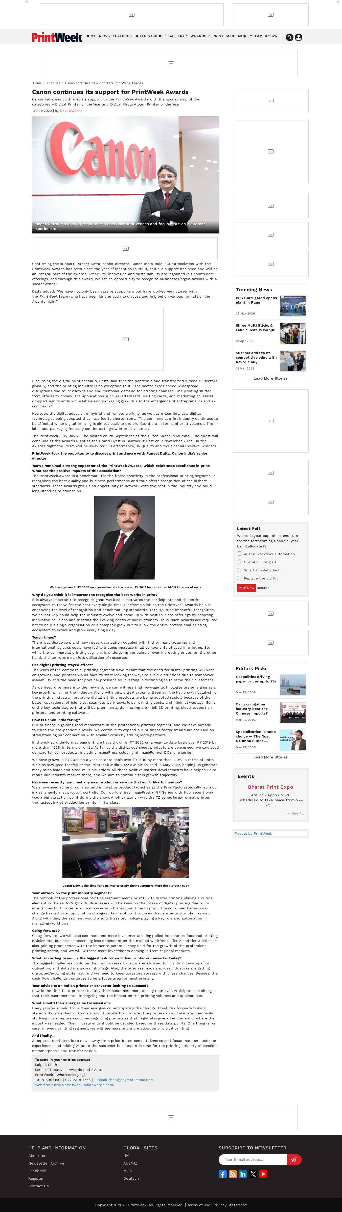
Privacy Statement (230, 1205)
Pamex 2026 (266, 36)
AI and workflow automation (266, 553)
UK (126, 1155)
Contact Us (38, 1186)
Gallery (176, 36)
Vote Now (246, 588)
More (243, 36)
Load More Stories (271, 378)
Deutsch (131, 1178)
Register (36, 1178)
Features (122, 36)
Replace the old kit (257, 578)
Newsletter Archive (46, 1163)
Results (263, 588)
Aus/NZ (130, 1163)
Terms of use (198, 1205)
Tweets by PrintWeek (253, 833)
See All (295, 813)
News (104, 36)
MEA (127, 1171)
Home (90, 36)
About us (36, 1155)
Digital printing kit (257, 562)
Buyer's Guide (148, 36)
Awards (199, 36)
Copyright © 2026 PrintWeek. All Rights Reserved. (139, 1205)
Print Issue (224, 36)
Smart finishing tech (259, 570)
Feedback (37, 1171)
